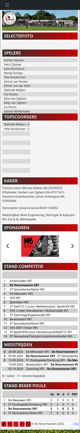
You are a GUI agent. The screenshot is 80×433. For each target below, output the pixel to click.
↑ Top (75, 424)
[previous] (8, 246)
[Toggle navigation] (7, 5)
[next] (72, 246)
